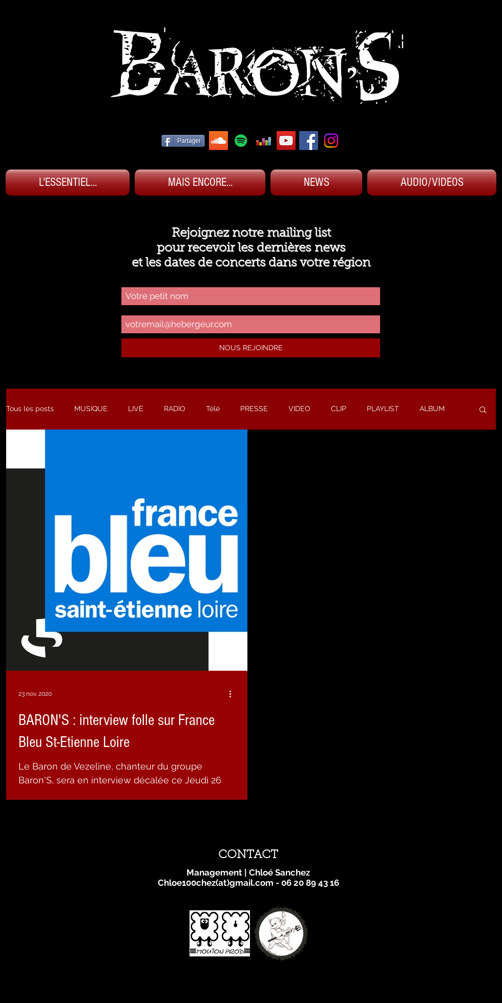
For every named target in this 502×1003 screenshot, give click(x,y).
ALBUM (432, 408)
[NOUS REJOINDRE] (250, 347)
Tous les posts (30, 408)
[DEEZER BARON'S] (263, 140)
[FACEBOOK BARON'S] (308, 140)
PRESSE (254, 408)
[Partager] (183, 141)
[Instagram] (331, 140)
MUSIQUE (91, 408)
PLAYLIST (383, 408)
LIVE (135, 408)
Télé (213, 408)
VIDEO (299, 408)
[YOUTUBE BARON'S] (286, 140)
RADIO (174, 408)
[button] (483, 410)
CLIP (338, 408)
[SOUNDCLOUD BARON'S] (218, 140)
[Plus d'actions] (233, 694)
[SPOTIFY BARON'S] (241, 140)
